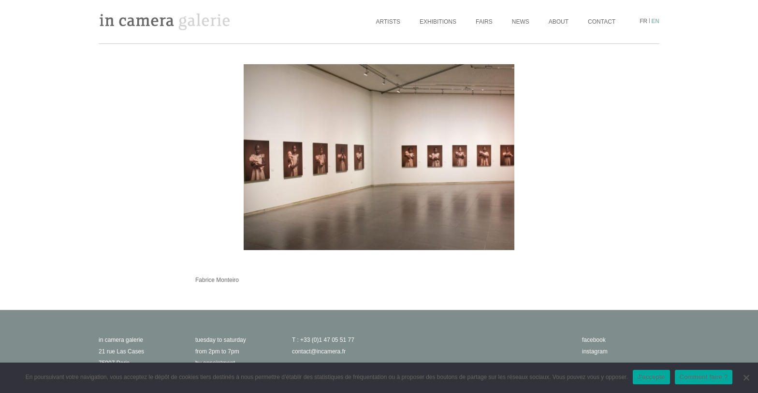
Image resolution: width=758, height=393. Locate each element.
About (558, 21)
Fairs (484, 21)
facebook (594, 340)
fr (643, 21)
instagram (595, 351)
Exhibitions (438, 21)
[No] (746, 377)
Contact (601, 21)
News (520, 21)
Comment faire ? (704, 376)
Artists (388, 21)
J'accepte (651, 376)
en (655, 21)
